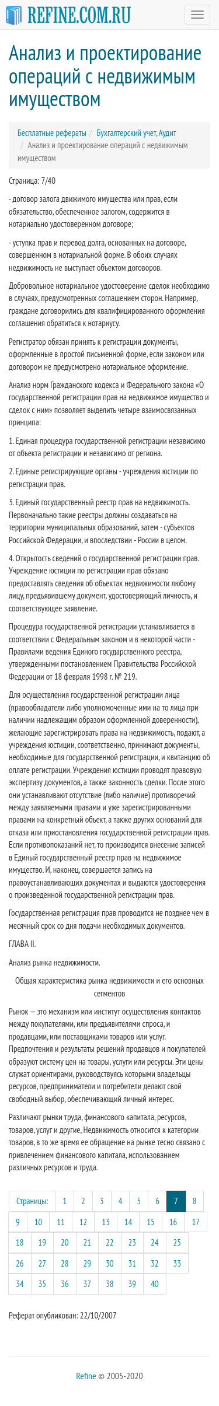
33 (177, 1263)
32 (155, 1263)
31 (132, 1263)
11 (61, 1221)
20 (65, 1242)
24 (155, 1242)
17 (196, 1221)
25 (177, 1242)
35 (43, 1283)
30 (110, 1263)
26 (20, 1263)
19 (43, 1242)
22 (110, 1242)
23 (132, 1242)
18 (20, 1242)
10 (38, 1221)
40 (155, 1283)
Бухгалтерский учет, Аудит (136, 132)
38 (110, 1283)
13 (106, 1221)
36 (65, 1283)
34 (20, 1283)
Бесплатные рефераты (52, 132)
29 (88, 1263)
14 (128, 1221)
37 (88, 1283)
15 (151, 1221)
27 (43, 1263)
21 (88, 1242)
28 (65, 1263)
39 (132, 1283)
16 (173, 1221)
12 (83, 1221)
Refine (86, 1375)
